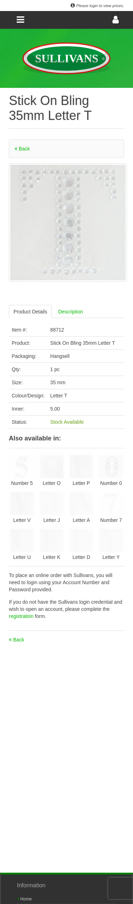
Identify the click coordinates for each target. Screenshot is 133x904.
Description (70, 311)
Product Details (30, 311)
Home (25, 899)
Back (22, 149)
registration (22, 616)
